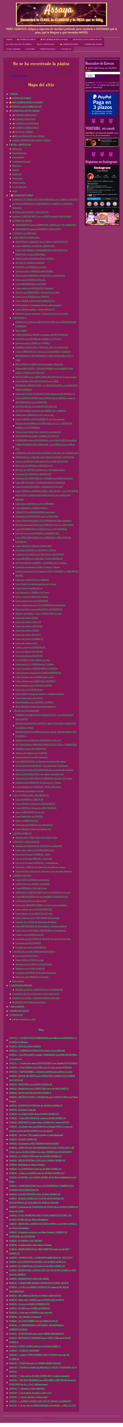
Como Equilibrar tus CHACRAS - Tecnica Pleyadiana (38, 787)
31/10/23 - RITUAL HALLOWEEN (25, 1046)
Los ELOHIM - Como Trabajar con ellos (32, 660)
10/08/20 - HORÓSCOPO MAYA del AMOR (29, 1279)
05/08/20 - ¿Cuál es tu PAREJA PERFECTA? (29, 1304)
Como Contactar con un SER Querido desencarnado (37, 918)
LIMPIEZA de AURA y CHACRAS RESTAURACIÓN (36, 998)
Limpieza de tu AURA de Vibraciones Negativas (35, 922)
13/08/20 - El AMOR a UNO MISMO (25, 1241)
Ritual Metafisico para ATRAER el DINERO (34, 702)
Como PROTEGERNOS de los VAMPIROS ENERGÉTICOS (41, 897)
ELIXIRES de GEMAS (22, 220)
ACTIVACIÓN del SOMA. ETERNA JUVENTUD (37, 436)
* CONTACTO (65, 49)
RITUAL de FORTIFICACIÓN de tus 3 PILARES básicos (40, 470)
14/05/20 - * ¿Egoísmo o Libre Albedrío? (27, 1388)
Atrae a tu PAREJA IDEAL (26, 820)
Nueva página (21, 330)
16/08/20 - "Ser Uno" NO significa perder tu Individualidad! (36, 1135)
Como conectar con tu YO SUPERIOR (31, 601)
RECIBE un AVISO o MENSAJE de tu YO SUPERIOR (39, 990)
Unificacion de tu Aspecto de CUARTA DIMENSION (38, 673)
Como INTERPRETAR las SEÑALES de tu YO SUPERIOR (41, 529)
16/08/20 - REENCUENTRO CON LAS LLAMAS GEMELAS (37, 1160)
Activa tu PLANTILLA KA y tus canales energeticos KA (39, 774)
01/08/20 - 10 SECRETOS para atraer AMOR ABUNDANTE (36, 1334)
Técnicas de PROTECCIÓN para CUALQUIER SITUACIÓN (41, 461)
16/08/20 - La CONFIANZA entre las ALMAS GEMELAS (35, 1169)
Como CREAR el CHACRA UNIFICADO (33, 546)
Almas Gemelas (19, 182)
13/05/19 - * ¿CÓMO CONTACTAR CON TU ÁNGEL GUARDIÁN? (40, 1401)
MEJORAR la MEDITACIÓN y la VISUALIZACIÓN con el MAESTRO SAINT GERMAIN (46, 387)
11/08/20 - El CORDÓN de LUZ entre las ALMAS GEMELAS (37, 1266)
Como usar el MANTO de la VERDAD (32, 580)
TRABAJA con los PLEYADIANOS (30, 749)
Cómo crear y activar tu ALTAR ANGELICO (34, 850)
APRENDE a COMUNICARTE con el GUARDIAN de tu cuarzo (43, 892)
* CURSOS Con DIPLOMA (24, 233)
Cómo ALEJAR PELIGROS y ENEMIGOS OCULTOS (39, 487)
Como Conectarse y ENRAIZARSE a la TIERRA (36, 668)
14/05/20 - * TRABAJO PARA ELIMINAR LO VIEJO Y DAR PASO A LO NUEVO (43, 1369)
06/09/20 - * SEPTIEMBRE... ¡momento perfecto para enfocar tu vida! (41, 1072)
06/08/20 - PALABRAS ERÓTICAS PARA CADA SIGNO (35, 1295)
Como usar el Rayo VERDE (27, 630)
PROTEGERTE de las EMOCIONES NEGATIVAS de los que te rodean (46, 377)
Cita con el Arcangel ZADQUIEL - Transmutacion (36, 863)
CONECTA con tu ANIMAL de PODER (32, 884)
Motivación (17, 149)
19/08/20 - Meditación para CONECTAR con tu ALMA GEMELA (39, 1088)
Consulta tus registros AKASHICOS (30, 947)
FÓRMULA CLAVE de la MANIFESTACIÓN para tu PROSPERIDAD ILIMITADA (45, 324)
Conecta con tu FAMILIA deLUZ (29, 935)
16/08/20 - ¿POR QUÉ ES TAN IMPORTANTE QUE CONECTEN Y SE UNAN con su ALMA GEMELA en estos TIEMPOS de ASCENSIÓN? (41, 1150)
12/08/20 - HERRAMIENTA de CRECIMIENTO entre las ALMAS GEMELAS (39, 1251)
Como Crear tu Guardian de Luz (29, 588)
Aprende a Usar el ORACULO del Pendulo (33, 964)
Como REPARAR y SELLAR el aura (31, 888)
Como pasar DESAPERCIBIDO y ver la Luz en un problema (41, 905)
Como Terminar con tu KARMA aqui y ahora (34, 677)
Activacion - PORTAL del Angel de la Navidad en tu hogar (40, 867)
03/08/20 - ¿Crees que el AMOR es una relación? (30, 1312)
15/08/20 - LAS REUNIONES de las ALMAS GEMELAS (34, 1194)
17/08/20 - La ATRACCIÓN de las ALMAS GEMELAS (34, 1114)
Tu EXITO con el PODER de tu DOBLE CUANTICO (38, 339)
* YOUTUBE (30, 49)
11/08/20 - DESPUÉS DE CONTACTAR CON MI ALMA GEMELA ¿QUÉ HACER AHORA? (42, 1272)
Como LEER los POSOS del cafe (29, 960)
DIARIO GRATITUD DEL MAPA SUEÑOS (31, 140)
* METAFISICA (19, 318)
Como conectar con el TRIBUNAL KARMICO (35, 681)
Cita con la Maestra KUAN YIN (29, 656)
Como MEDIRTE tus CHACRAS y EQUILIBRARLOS (39, 559)
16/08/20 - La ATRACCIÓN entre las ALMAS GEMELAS (35, 1156)
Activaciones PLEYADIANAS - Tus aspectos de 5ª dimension (41, 766)
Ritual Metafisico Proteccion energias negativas (35, 706)
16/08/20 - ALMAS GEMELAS (23, 1139)
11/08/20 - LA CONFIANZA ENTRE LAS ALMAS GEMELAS (37, 1262)
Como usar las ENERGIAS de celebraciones (34, 825)
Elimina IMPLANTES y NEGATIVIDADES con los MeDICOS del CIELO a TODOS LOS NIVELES (44, 370)
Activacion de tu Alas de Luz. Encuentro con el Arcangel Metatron (43, 871)
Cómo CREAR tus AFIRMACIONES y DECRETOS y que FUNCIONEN (46, 491)
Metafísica (16, 166)
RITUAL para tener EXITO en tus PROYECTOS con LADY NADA (44, 525)
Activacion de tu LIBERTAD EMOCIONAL (34, 271)
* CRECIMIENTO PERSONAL (26, 237)
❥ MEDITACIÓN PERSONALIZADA (29, 1002)
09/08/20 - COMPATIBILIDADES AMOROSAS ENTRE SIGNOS (39, 1283)
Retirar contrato (49, 1417)
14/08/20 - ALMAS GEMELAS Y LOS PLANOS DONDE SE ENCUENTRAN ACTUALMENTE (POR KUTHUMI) (36, 1200)
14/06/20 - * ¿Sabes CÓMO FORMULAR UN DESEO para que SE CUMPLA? (39, 1357)
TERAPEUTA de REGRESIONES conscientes (35, 512)
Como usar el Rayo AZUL (26, 643)
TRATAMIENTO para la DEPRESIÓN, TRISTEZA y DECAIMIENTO (45, 225)
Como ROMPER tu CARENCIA (29, 799)
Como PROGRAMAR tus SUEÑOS (30, 284)
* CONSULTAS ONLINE (92, 44)
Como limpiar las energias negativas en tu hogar (35, 584)
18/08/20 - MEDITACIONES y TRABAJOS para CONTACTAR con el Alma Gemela (43, 1099)
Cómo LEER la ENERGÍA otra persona (32, 880)
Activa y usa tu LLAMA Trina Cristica (31, 597)
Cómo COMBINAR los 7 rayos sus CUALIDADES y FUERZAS (43, 351)
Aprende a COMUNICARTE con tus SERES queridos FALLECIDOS (41, 216)
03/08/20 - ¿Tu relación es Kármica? (25, 1317)
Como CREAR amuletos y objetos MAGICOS (35, 309)
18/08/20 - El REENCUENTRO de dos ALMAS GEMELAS (36, 1105)
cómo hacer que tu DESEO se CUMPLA (32, 343)
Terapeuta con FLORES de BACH (30, 968)
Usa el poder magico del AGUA (28, 698)
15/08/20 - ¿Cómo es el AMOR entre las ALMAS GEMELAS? (37, 1173)
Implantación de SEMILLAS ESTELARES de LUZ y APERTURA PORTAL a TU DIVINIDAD (43, 425)
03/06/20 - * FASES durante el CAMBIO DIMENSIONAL (35, 1363)
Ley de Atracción (19, 187)
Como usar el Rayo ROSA (26, 618)
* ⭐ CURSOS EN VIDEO (69, 44)
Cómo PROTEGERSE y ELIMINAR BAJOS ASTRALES (40, 482)
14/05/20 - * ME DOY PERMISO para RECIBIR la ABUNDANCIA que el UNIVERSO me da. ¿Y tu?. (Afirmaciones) (42, 1382)
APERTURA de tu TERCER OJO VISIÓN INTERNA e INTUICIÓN (44, 457)
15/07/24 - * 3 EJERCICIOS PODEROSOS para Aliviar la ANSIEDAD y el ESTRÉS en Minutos (43, 1040)
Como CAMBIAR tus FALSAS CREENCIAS (34, 246)
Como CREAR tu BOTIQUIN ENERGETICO (35, 301)
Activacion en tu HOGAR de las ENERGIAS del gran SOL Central (43, 778)
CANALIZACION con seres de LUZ (31, 901)
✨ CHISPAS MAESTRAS (24, 119)
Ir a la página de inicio (19, 76)
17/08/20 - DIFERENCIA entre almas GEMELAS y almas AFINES (39, 1122)
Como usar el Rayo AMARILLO (29, 639)
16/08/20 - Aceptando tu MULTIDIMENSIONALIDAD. (34, 1143)
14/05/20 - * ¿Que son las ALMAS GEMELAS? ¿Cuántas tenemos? (39, 1376)
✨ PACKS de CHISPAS (22, 132)
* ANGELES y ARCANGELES (25, 842)
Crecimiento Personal (21, 161)
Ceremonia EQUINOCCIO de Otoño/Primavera (35, 973)
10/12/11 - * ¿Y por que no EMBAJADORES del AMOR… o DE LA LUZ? (42, 1405)
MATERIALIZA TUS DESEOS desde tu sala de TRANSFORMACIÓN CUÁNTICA (45, 734)
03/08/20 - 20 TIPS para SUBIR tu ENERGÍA (29, 1308)
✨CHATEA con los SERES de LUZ (87, 39)
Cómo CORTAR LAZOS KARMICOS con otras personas (39, 419)
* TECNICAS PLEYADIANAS (25, 711)
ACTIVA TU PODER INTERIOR (29, 263)
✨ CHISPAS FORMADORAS (25, 128)
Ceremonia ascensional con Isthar (29, 791)
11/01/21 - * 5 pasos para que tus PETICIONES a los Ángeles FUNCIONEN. (43, 1063)
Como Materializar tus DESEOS (29, 816)
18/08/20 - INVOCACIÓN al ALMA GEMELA (30, 1093)
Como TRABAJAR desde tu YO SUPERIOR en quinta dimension (43, 520)
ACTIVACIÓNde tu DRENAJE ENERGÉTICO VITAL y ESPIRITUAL (46, 744)
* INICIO (9, 39)
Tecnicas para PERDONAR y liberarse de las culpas (37, 292)
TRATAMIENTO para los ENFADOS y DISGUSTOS (38, 229)
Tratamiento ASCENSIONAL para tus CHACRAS (36, 516)
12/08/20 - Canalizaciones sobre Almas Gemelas (30, 1245)
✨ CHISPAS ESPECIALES (24, 115)
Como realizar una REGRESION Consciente (34, 288)
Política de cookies (25, 1417)
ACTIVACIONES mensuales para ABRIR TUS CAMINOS (40, 411)
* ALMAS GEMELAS (22, 833)
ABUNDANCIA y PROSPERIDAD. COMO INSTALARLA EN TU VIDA (44, 358)
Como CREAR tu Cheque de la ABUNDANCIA (35, 808)
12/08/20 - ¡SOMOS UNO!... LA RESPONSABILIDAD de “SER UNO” (41, 1257)
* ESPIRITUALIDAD (21, 875)
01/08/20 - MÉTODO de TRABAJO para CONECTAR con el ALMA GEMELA (40, 1340)
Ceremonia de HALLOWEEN (28, 943)
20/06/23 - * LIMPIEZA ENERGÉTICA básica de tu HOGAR (37, 1050)
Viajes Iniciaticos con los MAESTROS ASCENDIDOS (38, 609)
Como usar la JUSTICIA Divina (28, 689)
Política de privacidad (10, 1417)
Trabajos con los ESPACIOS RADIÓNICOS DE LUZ (38, 740)
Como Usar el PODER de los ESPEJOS (32, 297)
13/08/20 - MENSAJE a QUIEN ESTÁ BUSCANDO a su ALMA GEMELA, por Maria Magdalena (43, 1226)
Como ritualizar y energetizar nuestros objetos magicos (38, 305)
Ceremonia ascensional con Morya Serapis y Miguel (37, 567)
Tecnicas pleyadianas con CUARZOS (31, 753)
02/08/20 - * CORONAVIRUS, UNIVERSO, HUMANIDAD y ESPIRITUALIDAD (36, 1327)
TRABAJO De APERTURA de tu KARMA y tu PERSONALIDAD (44, 478)
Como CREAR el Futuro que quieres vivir (33, 829)
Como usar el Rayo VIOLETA (28, 622)
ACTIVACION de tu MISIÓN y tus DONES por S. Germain (41, 563)
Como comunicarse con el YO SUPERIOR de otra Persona (40, 605)
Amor (14, 191)
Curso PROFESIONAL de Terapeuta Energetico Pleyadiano (40, 761)
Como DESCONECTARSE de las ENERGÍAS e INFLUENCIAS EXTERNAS (43, 539)
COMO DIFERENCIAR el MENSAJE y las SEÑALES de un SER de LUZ (45, 446)
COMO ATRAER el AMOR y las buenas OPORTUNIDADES (41, 335)
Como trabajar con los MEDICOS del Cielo (33, 913)
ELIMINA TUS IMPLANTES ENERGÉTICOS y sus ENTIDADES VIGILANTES (44, 717)
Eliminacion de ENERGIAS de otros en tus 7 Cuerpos (38, 782)
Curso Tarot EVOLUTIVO (26, 956)
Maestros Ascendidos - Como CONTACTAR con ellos (38, 613)
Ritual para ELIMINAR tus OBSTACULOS (34, 466)
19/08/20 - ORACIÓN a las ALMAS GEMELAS (30, 1084)
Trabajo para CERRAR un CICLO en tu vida (34, 415)
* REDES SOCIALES (47, 49)
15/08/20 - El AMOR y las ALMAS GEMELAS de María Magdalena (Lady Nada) (43, 1179)
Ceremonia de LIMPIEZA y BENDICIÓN (33, 474)
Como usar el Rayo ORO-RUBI (28, 626)
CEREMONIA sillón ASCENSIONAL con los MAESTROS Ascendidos (46, 440)
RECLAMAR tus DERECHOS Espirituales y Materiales (39, 364)
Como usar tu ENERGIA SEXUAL (30, 280)
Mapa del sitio (36, 1417)
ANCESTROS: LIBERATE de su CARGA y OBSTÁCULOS (41, 242)
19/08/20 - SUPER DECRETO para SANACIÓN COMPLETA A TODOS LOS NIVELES (42, 1078)
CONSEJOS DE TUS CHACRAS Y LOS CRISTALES (35, 994)
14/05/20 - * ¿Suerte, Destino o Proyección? (28, 1397)
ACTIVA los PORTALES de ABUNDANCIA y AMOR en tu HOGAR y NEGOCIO (42, 206)
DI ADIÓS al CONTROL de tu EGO (30, 267)
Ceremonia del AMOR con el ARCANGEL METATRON (39, 554)
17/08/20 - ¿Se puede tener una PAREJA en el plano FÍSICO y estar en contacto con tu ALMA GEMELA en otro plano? (40, 1128)
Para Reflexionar (19, 153)
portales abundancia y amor (23, 1019)
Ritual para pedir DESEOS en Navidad (31, 977)
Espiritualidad (18, 157)
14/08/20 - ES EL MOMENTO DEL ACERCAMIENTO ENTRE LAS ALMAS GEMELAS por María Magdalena (40, 1217)
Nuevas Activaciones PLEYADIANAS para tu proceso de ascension (44, 770)
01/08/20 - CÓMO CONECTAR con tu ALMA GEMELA (34, 1346)
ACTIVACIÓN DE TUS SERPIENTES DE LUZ (36, 406)
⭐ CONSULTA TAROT (26, 39)
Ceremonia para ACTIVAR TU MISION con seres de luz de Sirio (43, 939)
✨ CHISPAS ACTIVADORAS (25, 123)
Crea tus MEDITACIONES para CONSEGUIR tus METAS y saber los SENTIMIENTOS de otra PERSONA (45, 400)
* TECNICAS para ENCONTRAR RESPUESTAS (33, 951)
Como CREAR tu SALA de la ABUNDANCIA (35, 804)
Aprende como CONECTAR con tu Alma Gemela (36, 837)
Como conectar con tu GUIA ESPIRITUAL (33, 909)
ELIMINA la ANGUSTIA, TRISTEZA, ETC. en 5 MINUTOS (41, 347)
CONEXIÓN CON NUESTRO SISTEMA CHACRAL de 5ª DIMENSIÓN (47, 453)
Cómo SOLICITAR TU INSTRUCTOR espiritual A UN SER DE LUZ (45, 394)
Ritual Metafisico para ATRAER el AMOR (33, 685)
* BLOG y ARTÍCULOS (45, 44)
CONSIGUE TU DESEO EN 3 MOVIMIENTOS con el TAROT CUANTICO (45, 199)
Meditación (17, 174)
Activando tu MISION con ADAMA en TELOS (35, 550)
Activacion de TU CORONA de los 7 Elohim (34, 664)
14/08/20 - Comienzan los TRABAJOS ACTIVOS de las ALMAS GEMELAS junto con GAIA (43, 1209)
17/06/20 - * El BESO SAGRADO (24, 1350)
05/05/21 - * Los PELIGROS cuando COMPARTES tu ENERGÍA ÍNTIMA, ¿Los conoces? (43, 1057)
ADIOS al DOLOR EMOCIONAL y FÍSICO (34, 259)
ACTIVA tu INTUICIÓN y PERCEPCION (30, 212)
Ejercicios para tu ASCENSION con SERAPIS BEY (37, 533)
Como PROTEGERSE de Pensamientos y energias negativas (41, 926)
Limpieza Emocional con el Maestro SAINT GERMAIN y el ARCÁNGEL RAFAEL (47, 573)
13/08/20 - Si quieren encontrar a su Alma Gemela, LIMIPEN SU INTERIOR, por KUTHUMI (38, 1234)
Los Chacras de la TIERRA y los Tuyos (32, 592)
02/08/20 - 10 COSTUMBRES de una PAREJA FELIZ (33, 1321)
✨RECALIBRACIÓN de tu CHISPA (28, 136)
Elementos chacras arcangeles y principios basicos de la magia (41, 313)
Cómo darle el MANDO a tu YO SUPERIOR (34, 504)
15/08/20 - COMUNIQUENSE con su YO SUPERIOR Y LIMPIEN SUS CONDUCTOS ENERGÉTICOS (41, 1188)
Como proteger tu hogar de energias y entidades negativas (39, 694)
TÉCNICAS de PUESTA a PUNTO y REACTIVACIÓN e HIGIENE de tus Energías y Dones (45, 725)
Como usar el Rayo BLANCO (28, 635)
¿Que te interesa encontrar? (96, 79)
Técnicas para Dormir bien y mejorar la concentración (38, 432)
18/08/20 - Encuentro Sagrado (22, 1110)
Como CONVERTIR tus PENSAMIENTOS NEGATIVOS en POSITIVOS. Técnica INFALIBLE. (41, 252)
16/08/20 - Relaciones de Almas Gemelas (27, 1165)
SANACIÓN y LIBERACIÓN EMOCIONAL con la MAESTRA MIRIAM (43, 497)
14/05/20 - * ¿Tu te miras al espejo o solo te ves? (30, 1393)
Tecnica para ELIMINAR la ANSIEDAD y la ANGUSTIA (40, 275)
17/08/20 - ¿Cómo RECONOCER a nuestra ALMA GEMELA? (37, 1118)
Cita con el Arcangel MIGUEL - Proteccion (33, 859)
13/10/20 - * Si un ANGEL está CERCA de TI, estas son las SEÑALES (40, 1067)
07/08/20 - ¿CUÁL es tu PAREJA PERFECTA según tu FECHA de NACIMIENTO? (39, 1289)
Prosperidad (17, 178)
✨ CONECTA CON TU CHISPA (18, 44)
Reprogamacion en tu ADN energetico (31, 757)
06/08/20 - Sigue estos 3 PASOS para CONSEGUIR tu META (36, 1300)
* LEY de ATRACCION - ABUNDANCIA (30, 795)
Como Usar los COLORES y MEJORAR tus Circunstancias (40, 930)
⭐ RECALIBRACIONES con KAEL (54, 39)
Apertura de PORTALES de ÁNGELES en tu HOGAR (38, 846)
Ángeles (15, 170)
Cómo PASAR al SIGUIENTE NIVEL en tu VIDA (37, 381)
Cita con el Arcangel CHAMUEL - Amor (32, 854)
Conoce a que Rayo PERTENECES (30, 647)
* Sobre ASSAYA (13, 49)
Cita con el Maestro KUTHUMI (28, 651)
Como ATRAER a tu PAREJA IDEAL (31, 508)
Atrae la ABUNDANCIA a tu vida (29, 812)
